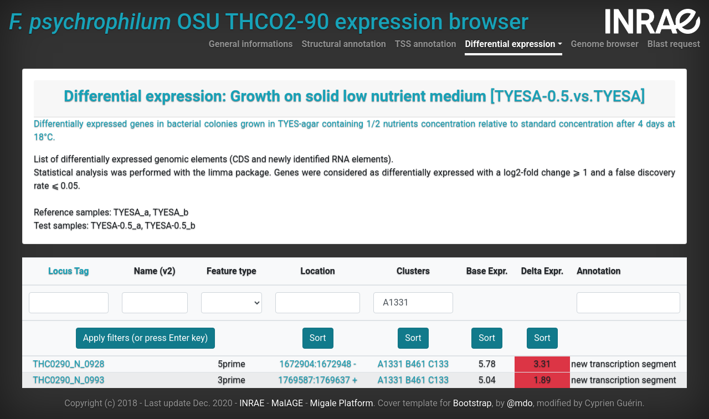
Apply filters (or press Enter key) (145, 338)
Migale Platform (341, 403)
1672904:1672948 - (318, 364)
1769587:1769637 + (317, 380)
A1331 (390, 364)
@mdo (520, 403)
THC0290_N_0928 (68, 364)
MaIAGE (287, 403)
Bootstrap (472, 403)
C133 (438, 364)
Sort (318, 338)
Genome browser (605, 44)
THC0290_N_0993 (68, 380)
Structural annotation (343, 44)
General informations (251, 44)
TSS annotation (425, 44)
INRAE (251, 403)
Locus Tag (68, 271)
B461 (415, 364)
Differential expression (510, 44)
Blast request (674, 44)
